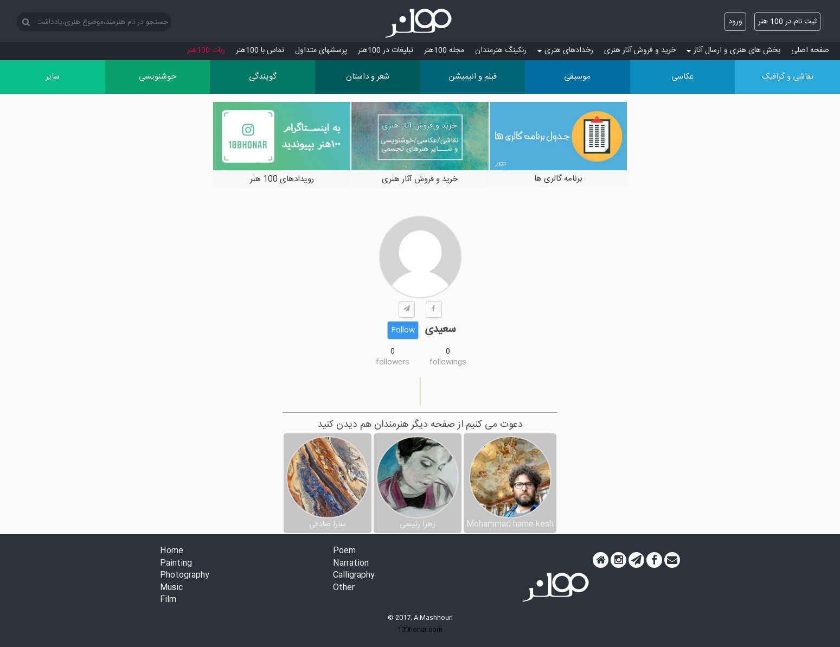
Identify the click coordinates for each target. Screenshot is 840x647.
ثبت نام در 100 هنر (787, 21)
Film (168, 600)
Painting (176, 564)
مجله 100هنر (444, 50)
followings (447, 362)
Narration (351, 564)
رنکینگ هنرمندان (501, 50)
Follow (403, 330)
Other (344, 588)
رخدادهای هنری (565, 50)
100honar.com (420, 630)
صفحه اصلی (810, 50)
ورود (735, 21)
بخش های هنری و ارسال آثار (733, 50)
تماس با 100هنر (260, 50)
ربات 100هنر (206, 50)
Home (171, 551)
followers (392, 362)
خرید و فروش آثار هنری (640, 50)
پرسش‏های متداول (321, 50)
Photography (184, 575)
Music (171, 588)
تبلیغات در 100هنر (385, 50)
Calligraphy (354, 575)
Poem (344, 551)
